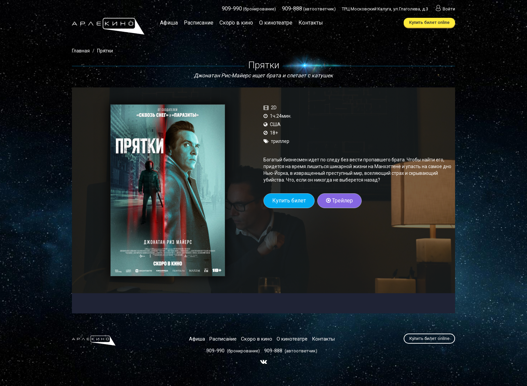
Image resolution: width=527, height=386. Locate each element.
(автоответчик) (309, 8)
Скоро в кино (236, 23)
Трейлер (339, 200)
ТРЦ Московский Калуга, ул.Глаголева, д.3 (385, 8)
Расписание (198, 23)
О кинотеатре (275, 23)
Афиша (169, 23)
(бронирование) (249, 8)
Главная (81, 50)
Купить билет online (429, 22)
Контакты (310, 23)
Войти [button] (444, 8)
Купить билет (289, 200)
